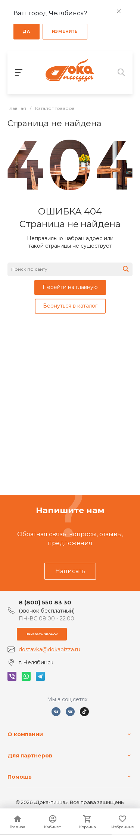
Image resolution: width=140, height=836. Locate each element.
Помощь (19, 776)
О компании (25, 734)
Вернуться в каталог (70, 305)
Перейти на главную (70, 287)
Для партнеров (29, 755)
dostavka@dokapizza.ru (49, 649)
